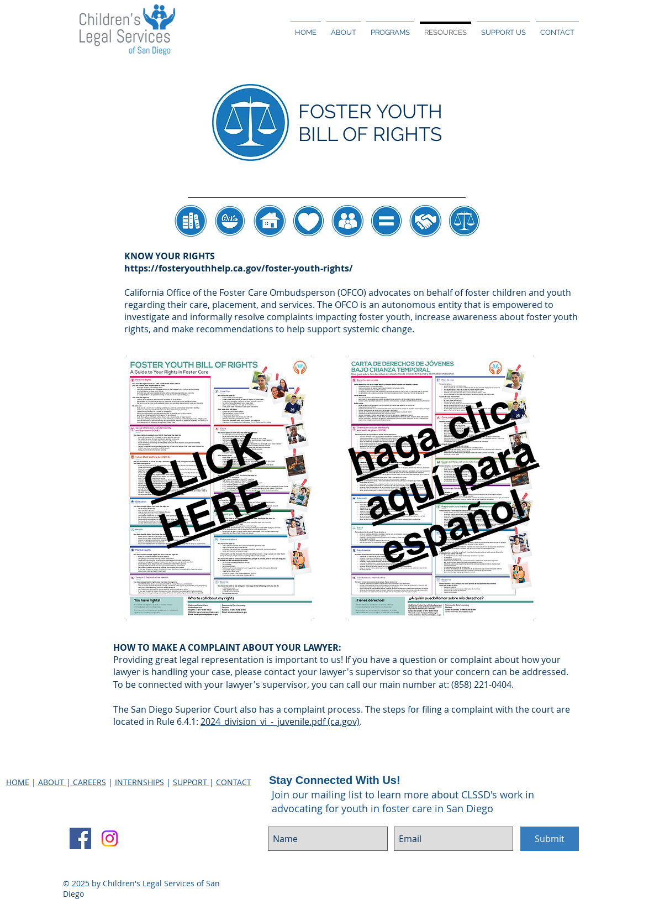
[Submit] (549, 839)
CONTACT (233, 782)
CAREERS (88, 782)
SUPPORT (191, 782)
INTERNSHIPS (139, 782)
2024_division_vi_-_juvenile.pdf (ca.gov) (280, 721)
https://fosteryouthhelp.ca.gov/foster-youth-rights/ (238, 268)
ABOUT (52, 782)
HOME (17, 782)
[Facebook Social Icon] (80, 838)
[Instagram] (109, 838)
